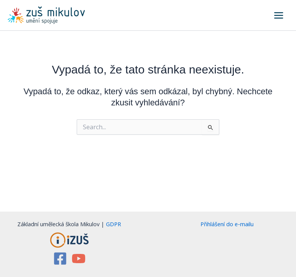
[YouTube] (79, 258)
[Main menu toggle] (278, 15)
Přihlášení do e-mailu (227, 224)
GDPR (113, 224)
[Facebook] (60, 258)
